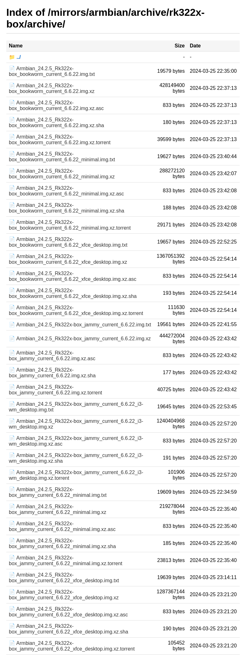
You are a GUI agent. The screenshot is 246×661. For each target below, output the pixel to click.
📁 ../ (15, 57)
